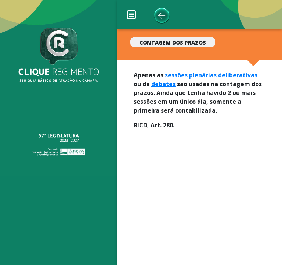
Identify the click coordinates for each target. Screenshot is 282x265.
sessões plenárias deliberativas (211, 75)
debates (163, 84)
